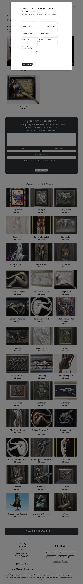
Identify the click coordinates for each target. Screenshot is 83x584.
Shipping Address (27, 33)
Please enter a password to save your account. (30, 47)
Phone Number (51, 26)
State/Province (26, 39)
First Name (25, 20)
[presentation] (34, 58)
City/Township (45, 33)
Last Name (44, 20)
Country (49, 39)
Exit (35, 64)
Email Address (26, 26)
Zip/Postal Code (41, 40)
